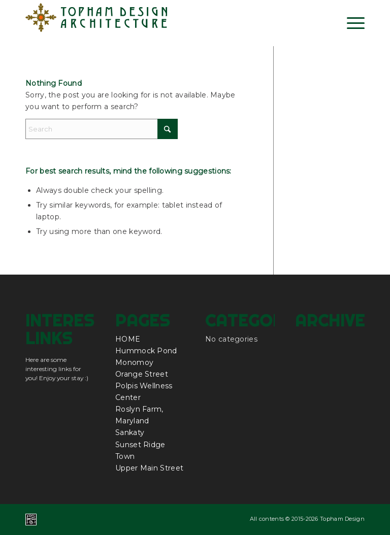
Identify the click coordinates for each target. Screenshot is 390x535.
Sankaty (129, 432)
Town (125, 456)
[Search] (101, 129)
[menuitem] (351, 23)
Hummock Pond (146, 350)
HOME (127, 339)
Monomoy (134, 362)
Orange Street (141, 374)
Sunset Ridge (140, 444)
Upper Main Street (149, 468)
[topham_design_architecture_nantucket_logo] (96, 23)
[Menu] (351, 23)
